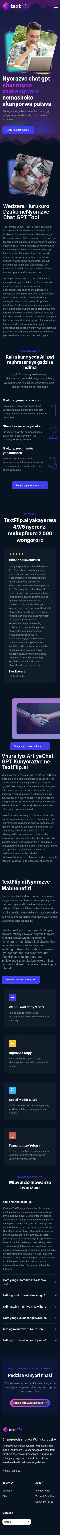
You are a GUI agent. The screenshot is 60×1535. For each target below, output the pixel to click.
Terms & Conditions (45, 1496)
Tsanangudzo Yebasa (24, 1145)
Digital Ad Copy (20, 1053)
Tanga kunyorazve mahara (30, 746)
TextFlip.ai (15, 1470)
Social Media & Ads (23, 1100)
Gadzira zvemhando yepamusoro (18, 451)
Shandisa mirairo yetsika (22, 426)
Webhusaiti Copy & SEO (26, 1007)
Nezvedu (7, 1490)
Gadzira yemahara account (23, 400)
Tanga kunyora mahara (18, 130)
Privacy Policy (42, 1490)
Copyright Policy (44, 1501)
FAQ (4, 1496)
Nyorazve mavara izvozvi (21, 980)
